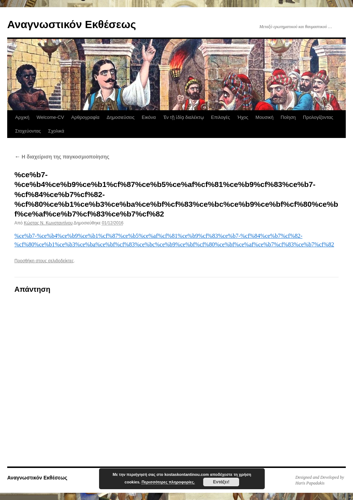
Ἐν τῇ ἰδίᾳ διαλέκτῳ (183, 117)
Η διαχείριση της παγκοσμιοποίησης (62, 157)
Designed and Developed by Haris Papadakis (319, 480)
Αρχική (22, 117)
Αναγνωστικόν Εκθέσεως (71, 24)
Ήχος (242, 117)
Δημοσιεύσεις (120, 117)
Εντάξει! (221, 482)
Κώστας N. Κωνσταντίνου (48, 223)
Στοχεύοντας (28, 131)
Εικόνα (149, 117)
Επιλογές (220, 117)
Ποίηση (288, 117)
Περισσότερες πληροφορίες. (168, 482)
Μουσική (264, 117)
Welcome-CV (50, 117)
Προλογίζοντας (318, 117)
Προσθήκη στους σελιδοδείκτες (44, 260)
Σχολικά (56, 131)
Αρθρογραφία (85, 117)
